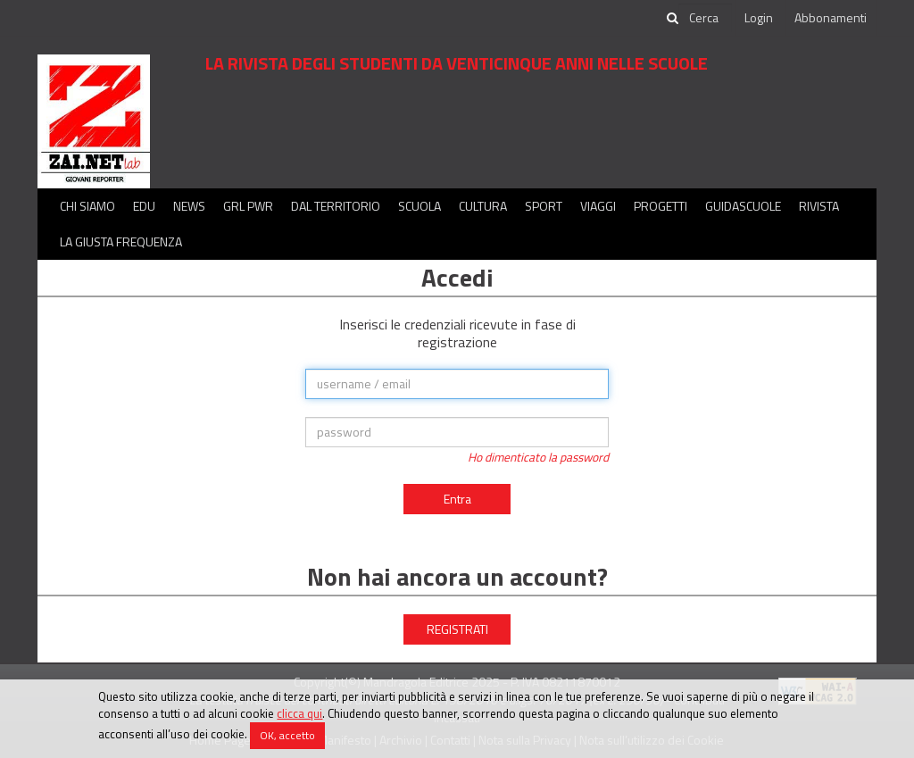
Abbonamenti (830, 17)
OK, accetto (287, 735)
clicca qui (299, 713)
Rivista (819, 205)
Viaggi (598, 205)
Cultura (483, 205)
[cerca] (705, 18)
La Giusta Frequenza (121, 241)
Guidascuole (743, 205)
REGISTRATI (457, 629)
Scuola (419, 205)
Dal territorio (335, 205)
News (189, 205)
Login (758, 17)
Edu (144, 205)
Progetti (660, 205)
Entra (457, 498)
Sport (543, 205)
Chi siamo (87, 205)
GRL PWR (248, 205)
